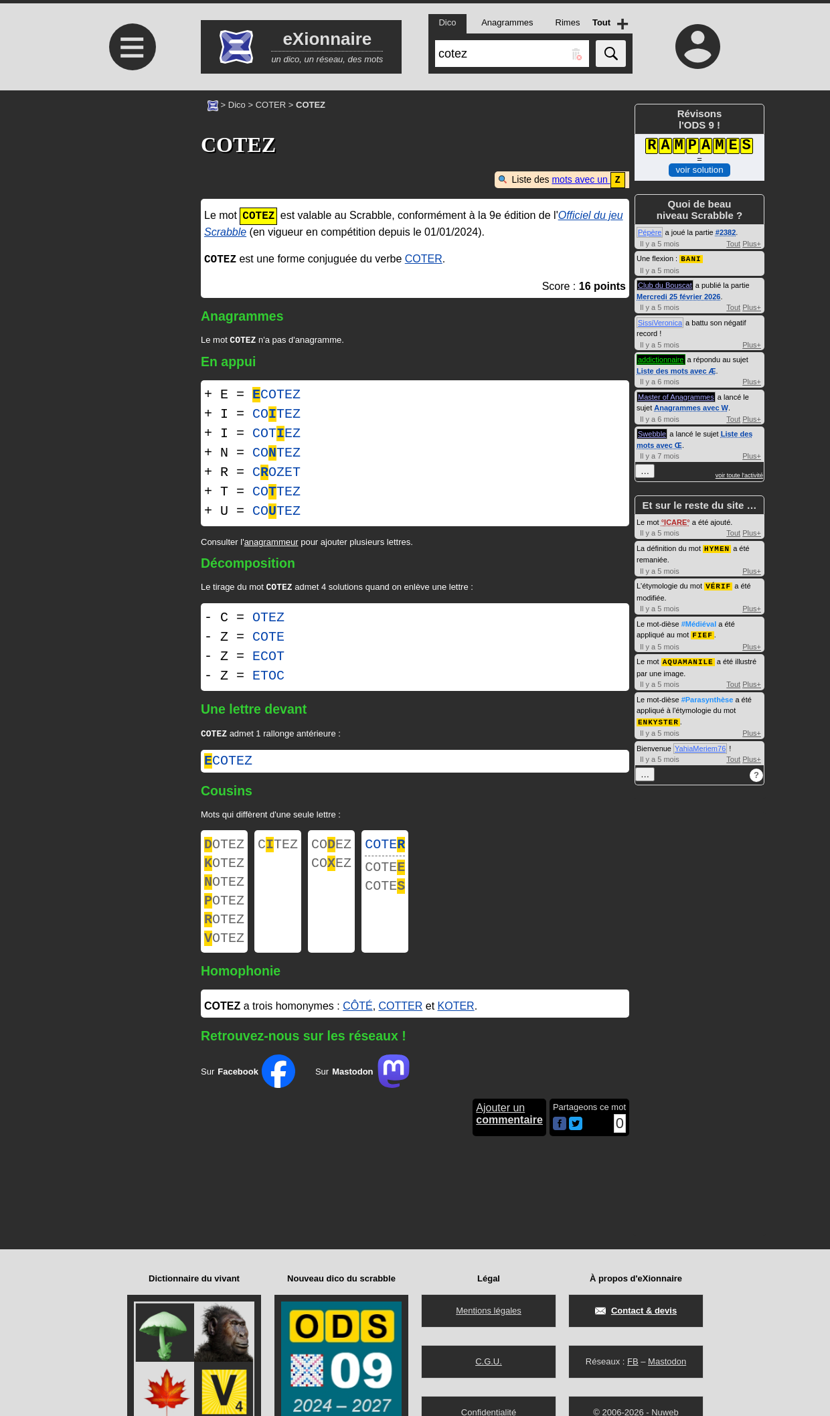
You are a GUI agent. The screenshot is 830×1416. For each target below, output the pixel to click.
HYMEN (717, 547)
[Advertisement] (130, 202)
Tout (733, 244)
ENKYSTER (658, 718)
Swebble (652, 433)
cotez (228, 764)
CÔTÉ (357, 1025)
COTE (268, 639)
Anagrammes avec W (691, 407)
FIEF (702, 632)
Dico (237, 105)
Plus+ (751, 244)
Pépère (649, 232)
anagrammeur (271, 543)
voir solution (699, 170)
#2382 (726, 232)
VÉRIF (718, 584)
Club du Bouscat (665, 285)
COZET (276, 473)
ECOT (268, 658)
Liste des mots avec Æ (676, 370)
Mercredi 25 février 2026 (678, 296)
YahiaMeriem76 (700, 744)
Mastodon (667, 1361)
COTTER (401, 1025)
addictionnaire (661, 359)
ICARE (675, 522)
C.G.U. (488, 1361)
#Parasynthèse (707, 696)
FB (633, 1361)
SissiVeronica (660, 322)
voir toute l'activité (739, 474)
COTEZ (276, 395)
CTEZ (278, 849)
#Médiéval (699, 622)
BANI (691, 258)
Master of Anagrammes (676, 396)
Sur (248, 1090)
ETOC (268, 678)
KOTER (456, 1025)
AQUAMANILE (688, 658)
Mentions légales (488, 1311)
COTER (271, 105)
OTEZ (268, 620)
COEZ (331, 849)
